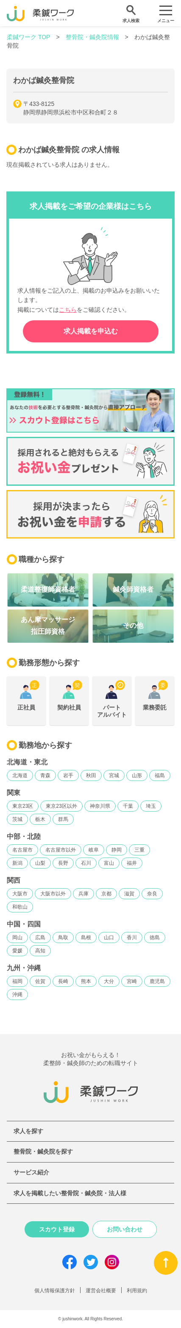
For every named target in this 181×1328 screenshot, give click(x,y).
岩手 (68, 775)
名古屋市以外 (60, 850)
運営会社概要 (101, 1291)
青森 (45, 775)
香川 (132, 937)
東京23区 (22, 806)
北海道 (20, 775)
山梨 (40, 863)
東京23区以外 (61, 806)
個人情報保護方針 (54, 1291)
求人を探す (28, 1131)
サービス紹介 (31, 1172)
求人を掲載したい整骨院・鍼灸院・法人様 (70, 1193)
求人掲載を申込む (91, 331)
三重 (139, 850)
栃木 (40, 819)
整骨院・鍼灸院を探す (43, 1151)
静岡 (116, 850)
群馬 (63, 819)
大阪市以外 (53, 894)
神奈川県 (100, 806)
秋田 (91, 775)
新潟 (17, 863)
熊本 (86, 981)
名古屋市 (22, 850)
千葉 (128, 806)
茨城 (17, 819)
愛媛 (17, 951)
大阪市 (20, 894)
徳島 (155, 937)
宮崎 (132, 981)
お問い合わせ (124, 1229)
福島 (160, 775)
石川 (86, 863)
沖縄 (17, 994)
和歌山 (20, 907)
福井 (132, 863)
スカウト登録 (57, 1229)
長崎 (63, 981)
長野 (63, 863)
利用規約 (137, 1291)
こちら (68, 309)
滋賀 (129, 894)
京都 (106, 894)
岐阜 (94, 850)
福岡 (17, 981)
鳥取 (63, 937)
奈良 (152, 894)
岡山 (17, 937)
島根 (86, 937)
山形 (137, 775)
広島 (40, 937)
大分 (109, 981)
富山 (109, 863)
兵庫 (83, 894)
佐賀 (40, 981)
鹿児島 (157, 981)
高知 (40, 951)
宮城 (114, 775)
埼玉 (151, 806)
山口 (109, 937)
